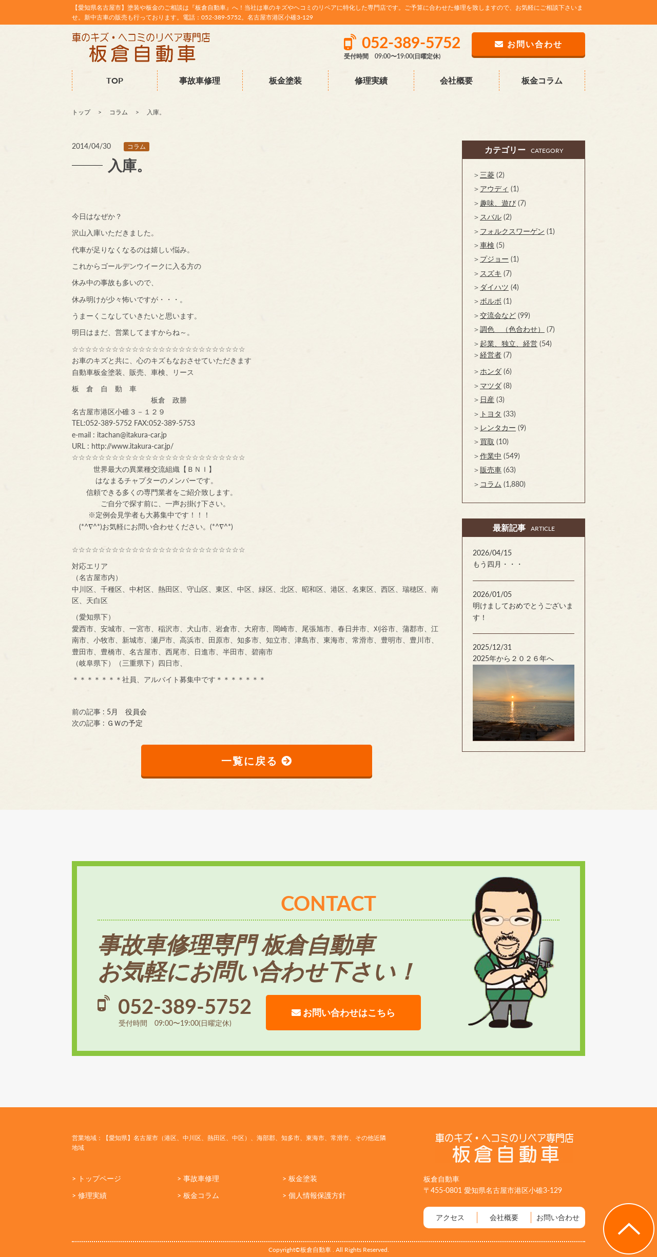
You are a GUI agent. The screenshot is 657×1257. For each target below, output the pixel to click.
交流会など (498, 315)
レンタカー (498, 427)
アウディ (494, 188)
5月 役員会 (127, 711)
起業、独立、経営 (508, 343)
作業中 (490, 455)
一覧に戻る (257, 760)
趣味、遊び (498, 202)
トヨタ (490, 413)
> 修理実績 (89, 1195)
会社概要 (456, 80)
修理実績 (371, 80)
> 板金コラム (198, 1195)
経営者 (490, 354)
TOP (114, 80)
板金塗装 (285, 80)
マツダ (490, 385)
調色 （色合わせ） (512, 329)
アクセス (450, 1217)
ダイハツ (494, 287)
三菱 (487, 174)
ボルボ (490, 300)
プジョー (494, 258)
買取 (487, 441)
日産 (487, 399)
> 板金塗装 (299, 1178)
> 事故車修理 (198, 1178)
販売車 (490, 469)
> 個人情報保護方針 (314, 1195)
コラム (136, 146)
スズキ (490, 273)
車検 (487, 245)
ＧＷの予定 (125, 723)
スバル (490, 216)
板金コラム (542, 80)
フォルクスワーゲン (512, 231)
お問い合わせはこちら (343, 1012)
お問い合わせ (557, 1217)
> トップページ (96, 1178)
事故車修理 (199, 80)
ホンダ (490, 371)
